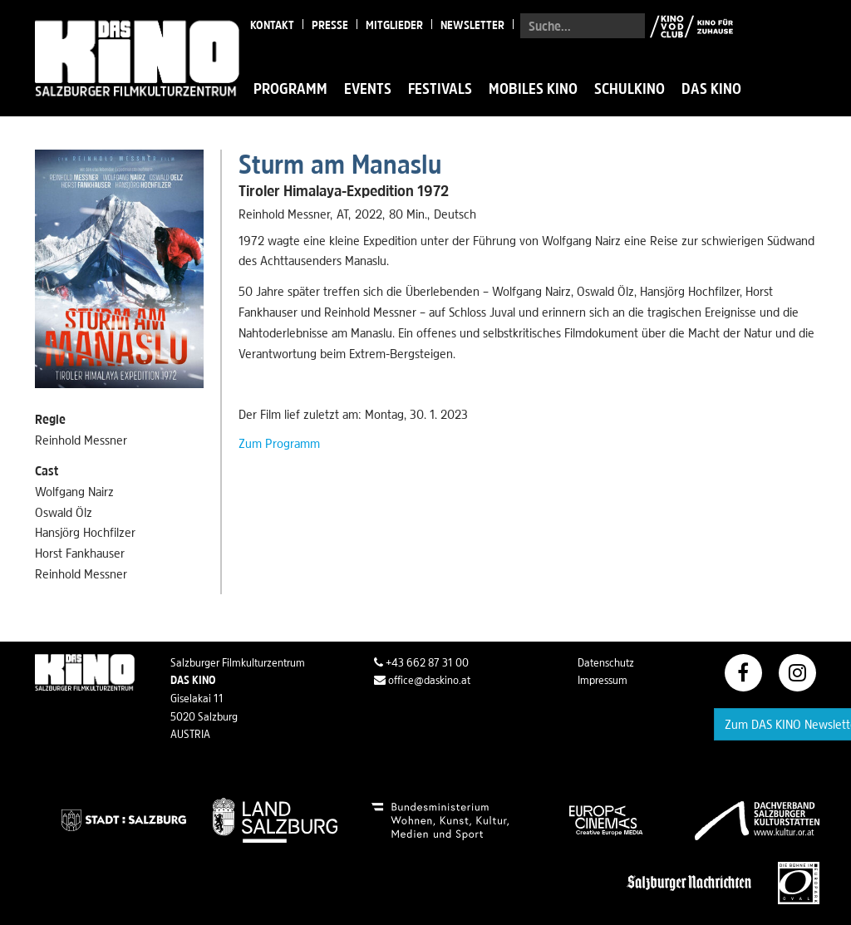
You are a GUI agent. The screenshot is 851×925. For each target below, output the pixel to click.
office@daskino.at (422, 679)
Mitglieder (394, 24)
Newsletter (472, 24)
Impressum (602, 679)
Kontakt (272, 24)
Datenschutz (606, 662)
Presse (330, 24)
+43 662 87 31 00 (421, 662)
